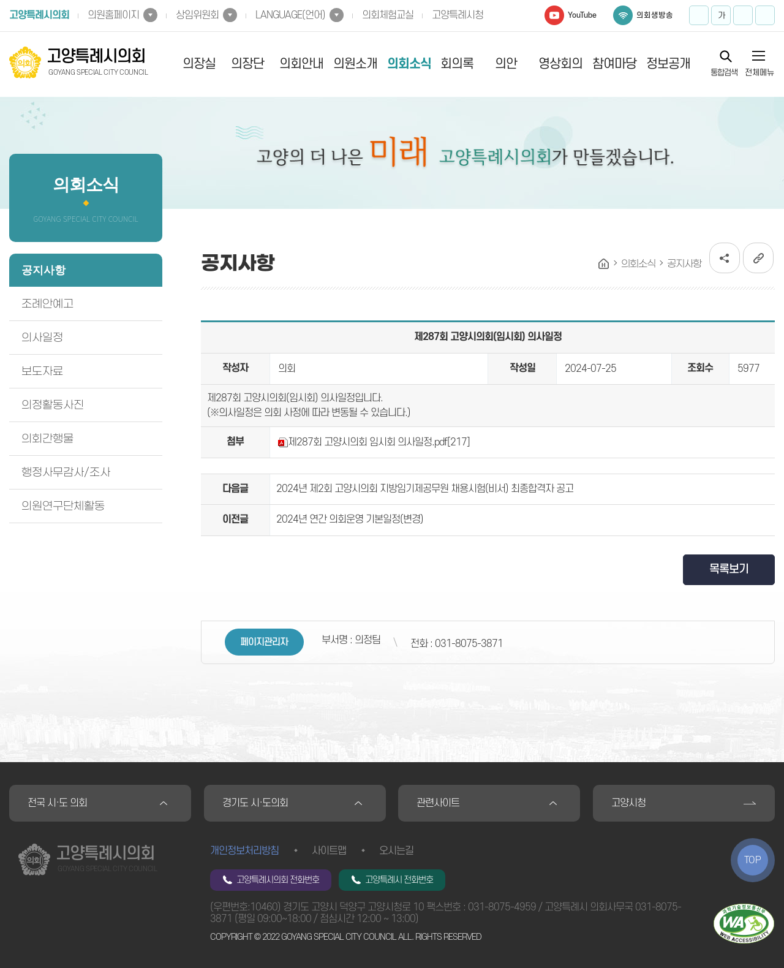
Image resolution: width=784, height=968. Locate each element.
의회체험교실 (387, 15)
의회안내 (301, 64)
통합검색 (723, 72)
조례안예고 (47, 303)
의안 (506, 64)
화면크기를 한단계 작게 (743, 15)
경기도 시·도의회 (255, 803)
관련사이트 (438, 803)
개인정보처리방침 (244, 850)
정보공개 (668, 64)
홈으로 (603, 264)
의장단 (247, 64)
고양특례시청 (457, 15)
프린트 (765, 15)
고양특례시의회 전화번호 (277, 880)
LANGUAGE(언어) (290, 15)
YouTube (582, 15)
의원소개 (355, 64)
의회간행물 (47, 438)
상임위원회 (197, 15)
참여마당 (614, 64)
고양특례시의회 (39, 15)
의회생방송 (654, 15)
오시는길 (396, 850)
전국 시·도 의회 (57, 803)
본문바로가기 (0, 0)
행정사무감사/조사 (65, 472)
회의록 (456, 64)
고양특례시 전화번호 (399, 880)
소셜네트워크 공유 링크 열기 (724, 258)
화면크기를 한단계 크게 (699, 15)
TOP (752, 860)
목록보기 (728, 569)
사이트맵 (329, 850)
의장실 (199, 64)
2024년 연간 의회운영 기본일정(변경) (349, 519)
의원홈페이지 (113, 15)
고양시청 (628, 803)
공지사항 (43, 270)
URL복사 (758, 258)
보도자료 (42, 371)
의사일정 (42, 337)
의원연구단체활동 (63, 506)
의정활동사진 (52, 404)
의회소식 (409, 64)
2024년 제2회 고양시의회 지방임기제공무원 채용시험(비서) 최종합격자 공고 (424, 488)
